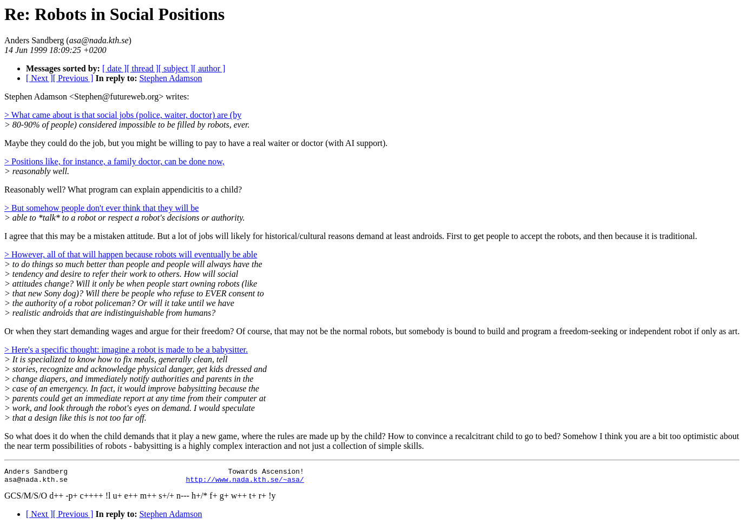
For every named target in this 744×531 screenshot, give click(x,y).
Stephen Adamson (170, 78)
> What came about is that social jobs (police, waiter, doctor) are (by (122, 115)
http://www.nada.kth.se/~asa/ (245, 482)
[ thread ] (143, 68)
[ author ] (209, 68)
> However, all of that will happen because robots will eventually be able (130, 254)
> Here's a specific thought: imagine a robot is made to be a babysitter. (126, 349)
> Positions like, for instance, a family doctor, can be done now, (114, 161)
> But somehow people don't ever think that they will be (101, 208)
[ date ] (114, 68)
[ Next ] (39, 78)
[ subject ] (176, 68)
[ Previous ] (73, 78)
